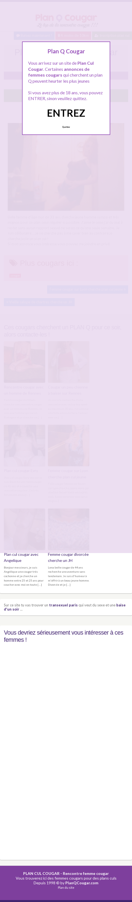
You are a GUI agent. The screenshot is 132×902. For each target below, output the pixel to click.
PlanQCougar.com (81, 882)
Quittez (66, 127)
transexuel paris (63, 605)
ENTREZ (66, 113)
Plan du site (66, 887)
